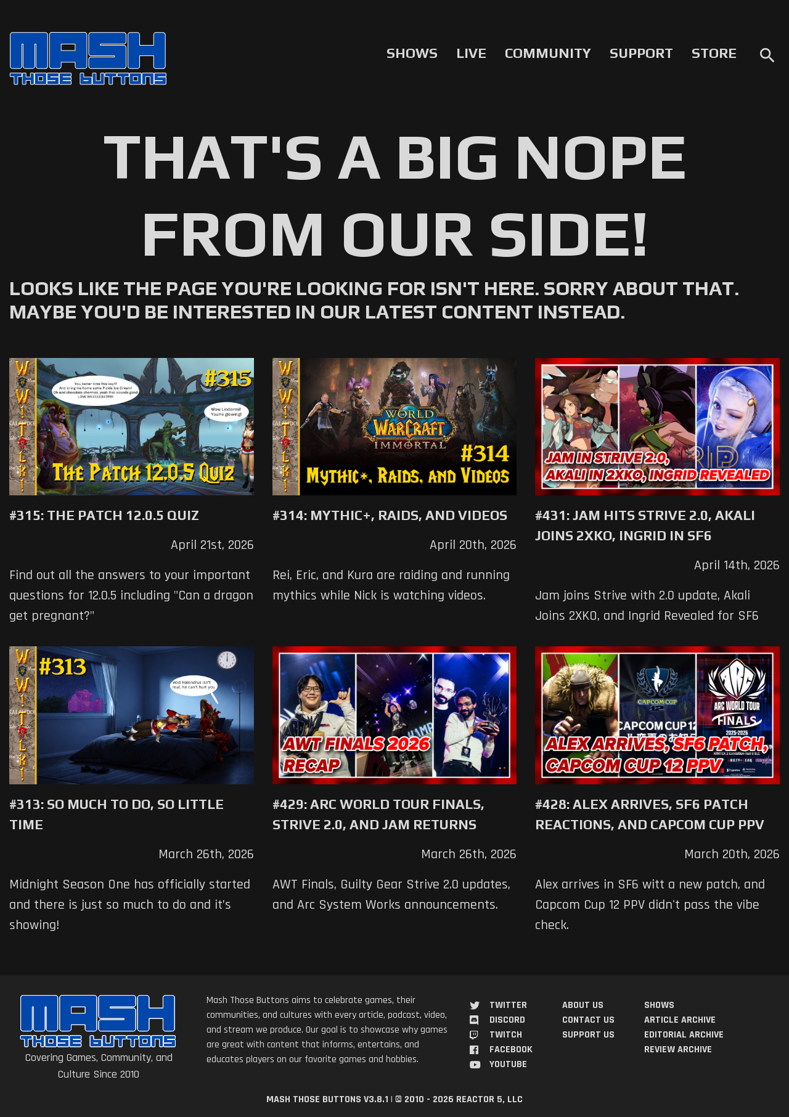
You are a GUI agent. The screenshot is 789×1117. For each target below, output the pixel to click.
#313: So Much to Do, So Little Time (116, 814)
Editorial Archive (684, 1034)
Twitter (508, 1005)
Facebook (511, 1049)
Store (714, 53)
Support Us (588, 1034)
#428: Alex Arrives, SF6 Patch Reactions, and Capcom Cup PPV (649, 814)
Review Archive (678, 1049)
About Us (582, 1005)
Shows (412, 53)
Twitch (505, 1034)
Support (641, 53)
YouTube (508, 1064)
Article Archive (680, 1019)
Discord (507, 1019)
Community (548, 53)
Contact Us (588, 1019)
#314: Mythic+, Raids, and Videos (389, 515)
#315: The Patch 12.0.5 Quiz (104, 515)
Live (471, 53)
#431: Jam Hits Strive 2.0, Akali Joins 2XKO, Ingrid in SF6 (645, 525)
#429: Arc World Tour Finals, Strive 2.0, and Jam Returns (378, 814)
